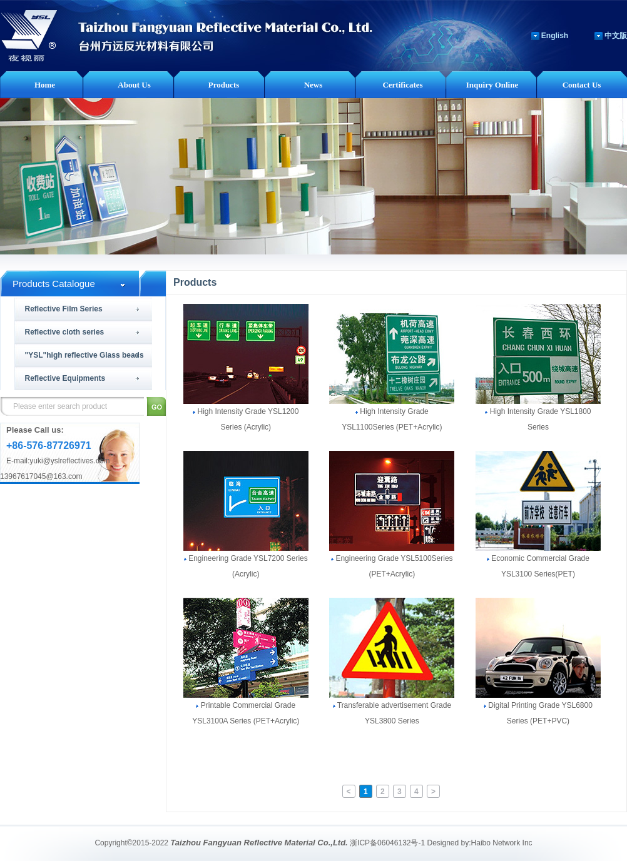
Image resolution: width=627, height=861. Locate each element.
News (313, 84)
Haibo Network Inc (502, 842)
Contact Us (582, 84)
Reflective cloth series (64, 332)
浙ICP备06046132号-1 (387, 842)
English (554, 35)
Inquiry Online (492, 84)
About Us (134, 84)
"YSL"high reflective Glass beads (84, 355)
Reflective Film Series (64, 309)
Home (44, 84)
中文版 (615, 35)
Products (224, 84)
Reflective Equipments (65, 378)
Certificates (402, 84)
